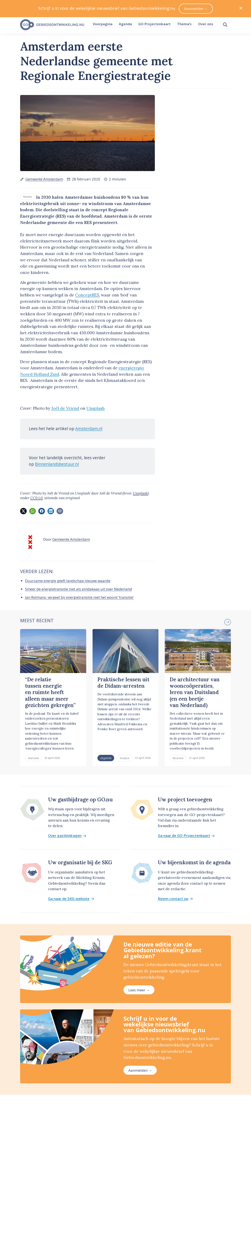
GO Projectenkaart (154, 24)
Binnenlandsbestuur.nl (57, 464)
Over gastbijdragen (67, 836)
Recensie (178, 758)
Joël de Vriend (65, 408)
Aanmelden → (140, 1070)
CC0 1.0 (36, 498)
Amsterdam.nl (88, 428)
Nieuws (27, 196)
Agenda (125, 24)
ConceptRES (87, 295)
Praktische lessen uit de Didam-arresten (123, 682)
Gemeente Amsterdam (44, 179)
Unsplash (95, 408)
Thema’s (184, 24)
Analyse (124, 758)
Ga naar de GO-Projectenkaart (186, 836)
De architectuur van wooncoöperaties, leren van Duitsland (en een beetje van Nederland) (195, 692)
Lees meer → (139, 990)
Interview (33, 758)
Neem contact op (175, 899)
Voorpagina (102, 24)
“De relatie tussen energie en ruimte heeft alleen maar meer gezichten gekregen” (50, 692)
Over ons (205, 24)
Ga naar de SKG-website (71, 899)
